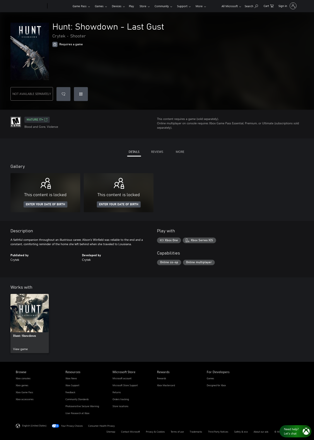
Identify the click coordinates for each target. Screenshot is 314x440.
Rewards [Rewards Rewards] (161, 378)
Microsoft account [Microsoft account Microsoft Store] (122, 378)
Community (162, 6)
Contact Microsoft (130, 431)
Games (99, 6)
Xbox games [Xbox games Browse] (22, 385)
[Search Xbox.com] (251, 5)
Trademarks (196, 431)
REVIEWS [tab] (157, 152)
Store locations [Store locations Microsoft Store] (120, 406)
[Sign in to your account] (287, 6)
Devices (116, 6)
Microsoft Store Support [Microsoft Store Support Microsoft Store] (125, 385)
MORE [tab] (180, 152)
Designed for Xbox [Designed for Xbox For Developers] (216, 385)
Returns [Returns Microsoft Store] (117, 392)
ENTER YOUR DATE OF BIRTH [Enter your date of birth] (45, 204)
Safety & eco (241, 431)
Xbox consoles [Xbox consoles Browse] (23, 378)
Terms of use (177, 431)
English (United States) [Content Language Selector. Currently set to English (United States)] (34, 425)
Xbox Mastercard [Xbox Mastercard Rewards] (166, 385)
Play (131, 6)
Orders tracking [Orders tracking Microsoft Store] (121, 399)
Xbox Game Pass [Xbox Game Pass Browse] (24, 392)
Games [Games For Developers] (210, 378)
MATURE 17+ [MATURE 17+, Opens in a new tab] (37, 119)
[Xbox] (59, 6)
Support (182, 6)
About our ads (261, 431)
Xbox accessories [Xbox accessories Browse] (25, 399)
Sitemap (110, 431)
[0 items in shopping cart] (269, 5)
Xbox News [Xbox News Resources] (71, 378)
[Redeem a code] (81, 94)
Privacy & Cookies (155, 431)
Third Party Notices (218, 431)
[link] (29, 323)
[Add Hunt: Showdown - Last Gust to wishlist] (63, 94)
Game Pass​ (80, 6)
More (199, 6)
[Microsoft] (31, 6)
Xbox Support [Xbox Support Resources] (72, 385)
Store (143, 6)
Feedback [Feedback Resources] (70, 392)
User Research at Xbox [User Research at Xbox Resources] (77, 413)
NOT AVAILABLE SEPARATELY (31, 94)
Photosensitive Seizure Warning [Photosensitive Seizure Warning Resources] (82, 406)
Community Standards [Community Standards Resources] (77, 399)
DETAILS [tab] (134, 152)
